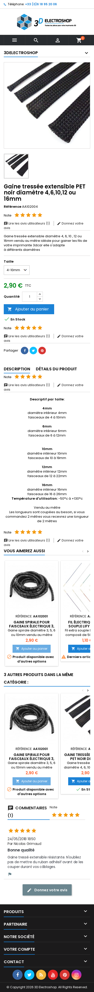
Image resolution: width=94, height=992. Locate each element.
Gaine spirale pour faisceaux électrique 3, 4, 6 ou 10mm (31, 626)
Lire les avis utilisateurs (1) (27, 223)
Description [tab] (17, 369)
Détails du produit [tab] (56, 369)
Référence (12, 206)
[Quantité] (29, 297)
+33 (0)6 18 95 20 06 (41, 4)
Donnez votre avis (47, 890)
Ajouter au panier (28, 309)
